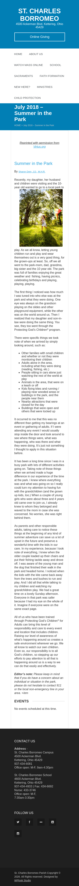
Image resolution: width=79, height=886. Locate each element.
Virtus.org (39, 146)
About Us (36, 54)
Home (18, 54)
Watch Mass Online (28, 64)
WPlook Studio (22, 880)
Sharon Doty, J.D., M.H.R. (32, 171)
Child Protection (27, 97)
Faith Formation (52, 75)
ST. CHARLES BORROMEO (39, 14)
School (55, 64)
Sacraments (23, 75)
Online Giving (39, 37)
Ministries (45, 86)
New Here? (22, 86)
